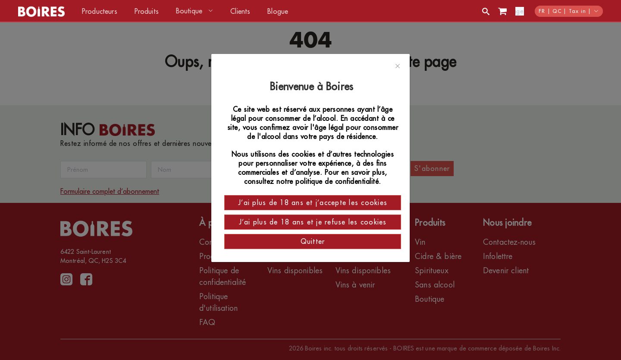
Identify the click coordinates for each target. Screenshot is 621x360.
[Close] (397, 66)
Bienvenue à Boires (313, 87)
